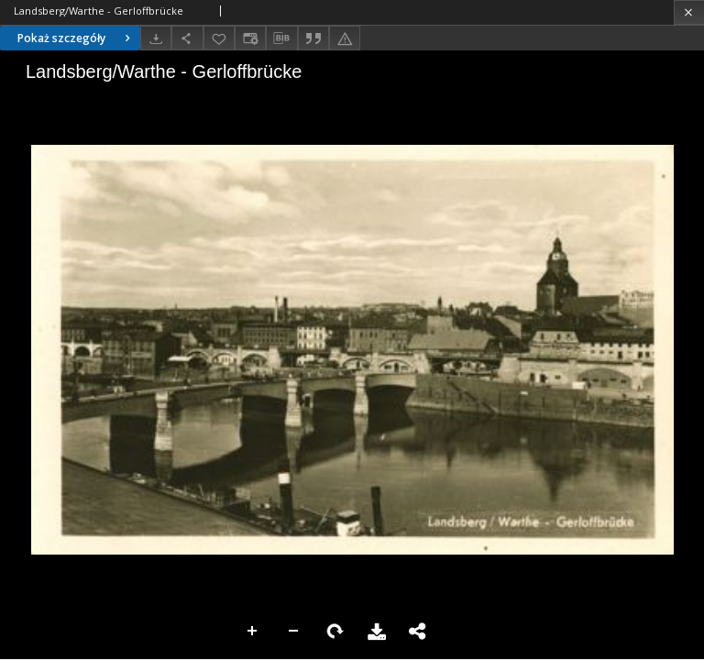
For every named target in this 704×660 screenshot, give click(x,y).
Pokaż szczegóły (76, 38)
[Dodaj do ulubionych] (219, 38)
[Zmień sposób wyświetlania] (250, 38)
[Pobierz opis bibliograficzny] (281, 38)
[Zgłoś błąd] (344, 38)
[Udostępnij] (187, 38)
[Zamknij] (689, 12)
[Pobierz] (155, 38)
